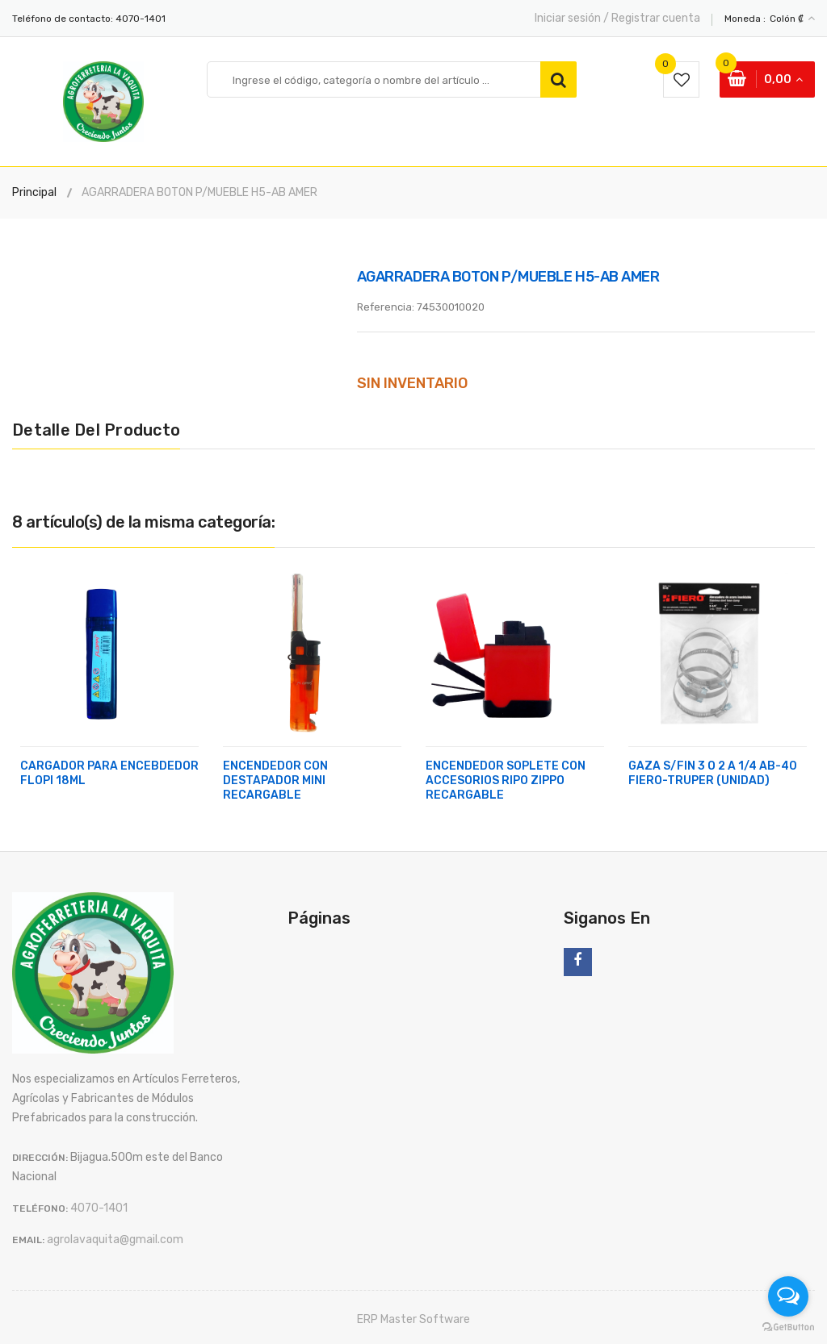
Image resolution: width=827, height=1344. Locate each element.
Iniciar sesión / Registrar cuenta (617, 18)
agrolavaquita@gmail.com (115, 1239)
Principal (34, 192)
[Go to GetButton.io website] (788, 1327)
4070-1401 (140, 18)
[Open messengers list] (788, 1296)
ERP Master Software (413, 1319)
